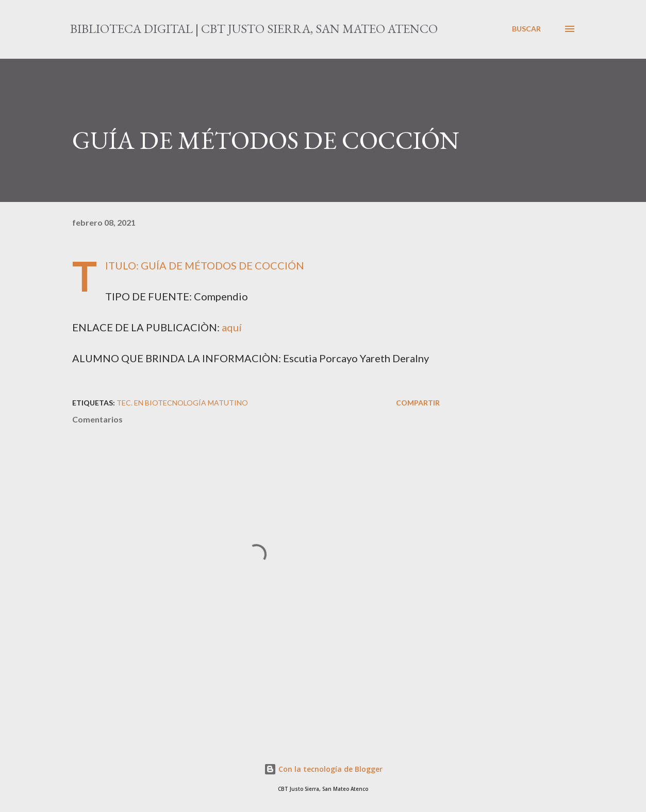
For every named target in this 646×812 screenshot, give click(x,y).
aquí (232, 327)
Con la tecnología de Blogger (323, 769)
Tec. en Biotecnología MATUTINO (182, 402)
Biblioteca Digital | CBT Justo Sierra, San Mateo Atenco (254, 29)
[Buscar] (526, 29)
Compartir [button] (418, 402)
